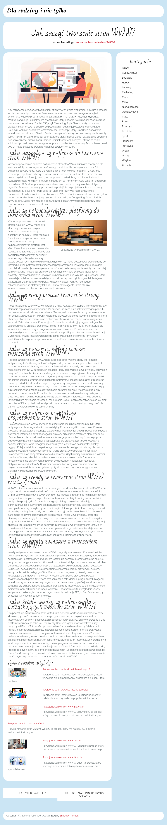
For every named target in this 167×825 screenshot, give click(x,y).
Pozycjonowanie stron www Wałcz (27, 723)
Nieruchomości (130, 106)
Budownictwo (130, 72)
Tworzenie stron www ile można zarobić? (65, 689)
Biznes (125, 68)
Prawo (125, 121)
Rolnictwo (127, 131)
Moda (125, 97)
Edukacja (127, 77)
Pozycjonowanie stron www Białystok (63, 706)
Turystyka (127, 145)
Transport (127, 141)
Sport (125, 136)
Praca (125, 116)
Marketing (127, 92)
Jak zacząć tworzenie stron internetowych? (66, 669)
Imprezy (126, 87)
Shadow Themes (69, 815)
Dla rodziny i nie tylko (36, 10)
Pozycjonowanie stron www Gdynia (62, 757)
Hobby (125, 82)
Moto (125, 102)
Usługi (125, 155)
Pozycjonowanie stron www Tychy (62, 740)
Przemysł (127, 126)
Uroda (125, 150)
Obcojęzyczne (130, 111)
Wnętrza (126, 160)
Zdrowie (126, 165)
